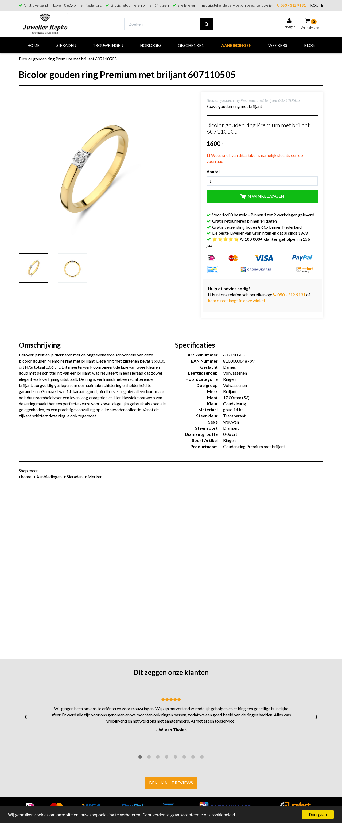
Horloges (150, 45)
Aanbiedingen (236, 45)
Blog (309, 45)
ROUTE (316, 5)
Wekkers (277, 45)
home (25, 476)
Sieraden (66, 45)
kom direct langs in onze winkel (236, 300)
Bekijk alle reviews (171, 782)
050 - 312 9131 (291, 5)
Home (33, 45)
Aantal (213, 171)
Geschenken (191, 45)
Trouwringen (108, 45)
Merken (93, 476)
